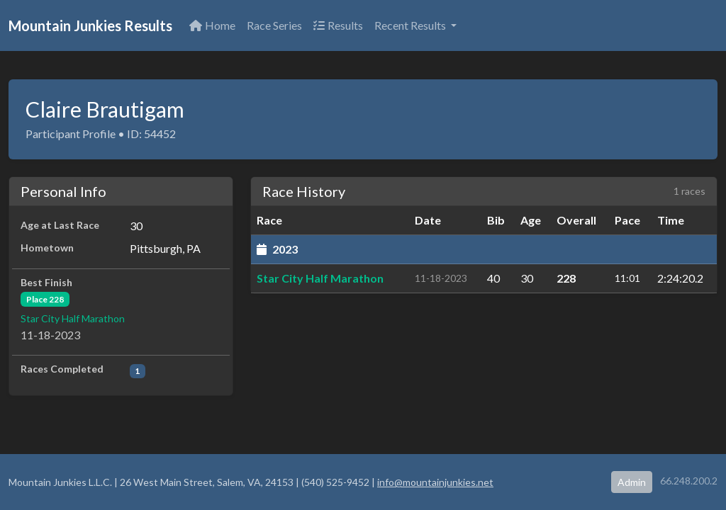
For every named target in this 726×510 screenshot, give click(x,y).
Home (212, 25)
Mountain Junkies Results (90, 25)
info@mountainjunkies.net (435, 482)
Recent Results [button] (411, 25)
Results (338, 25)
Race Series (274, 25)
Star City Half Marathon (73, 318)
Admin (632, 482)
